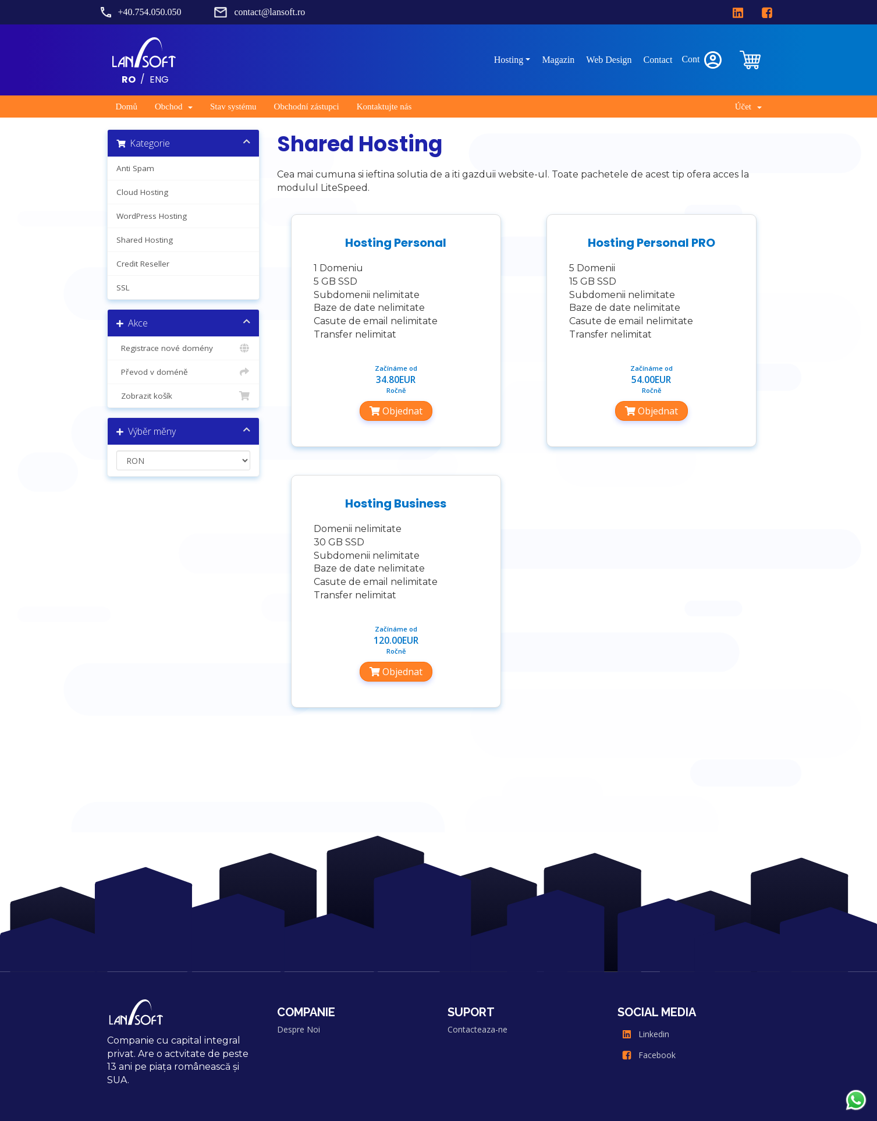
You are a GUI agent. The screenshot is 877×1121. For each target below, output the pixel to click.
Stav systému (233, 106)
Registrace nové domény (183, 348)
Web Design (608, 60)
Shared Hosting (144, 240)
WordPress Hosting (151, 216)
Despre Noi (298, 1029)
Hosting (509, 60)
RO (129, 79)
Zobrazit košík (183, 396)
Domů (127, 106)
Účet (748, 106)
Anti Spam (135, 168)
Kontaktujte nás (384, 106)
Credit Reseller (142, 263)
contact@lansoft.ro (269, 12)
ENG (159, 79)
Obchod (174, 106)
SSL (123, 287)
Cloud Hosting (142, 192)
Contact (658, 60)
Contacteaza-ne (477, 1029)
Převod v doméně (183, 372)
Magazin (558, 60)
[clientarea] (751, 59)
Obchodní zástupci (306, 106)
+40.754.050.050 (150, 12)
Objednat (396, 411)
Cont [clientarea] (702, 59)
